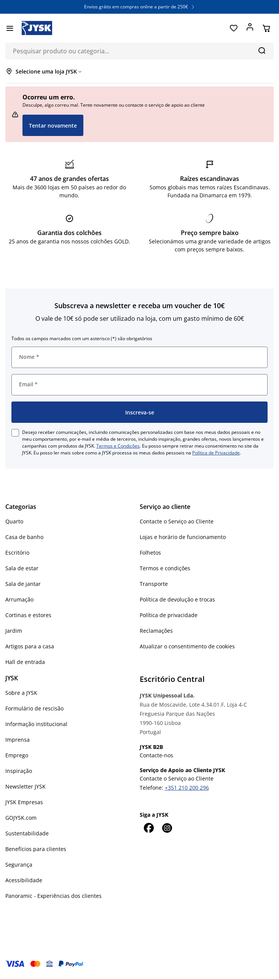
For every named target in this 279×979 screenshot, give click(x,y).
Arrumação (19, 599)
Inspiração (18, 770)
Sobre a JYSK (21, 692)
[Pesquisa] (261, 50)
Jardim (13, 630)
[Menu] (9, 28)
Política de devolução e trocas (177, 599)
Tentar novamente (53, 125)
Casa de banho (24, 537)
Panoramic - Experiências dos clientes (53, 895)
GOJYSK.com (21, 817)
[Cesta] (266, 28)
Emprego (16, 755)
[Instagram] (167, 828)
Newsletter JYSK (25, 786)
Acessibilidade (23, 880)
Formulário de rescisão (34, 708)
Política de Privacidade (216, 453)
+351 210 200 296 (187, 787)
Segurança (18, 864)
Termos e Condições (118, 446)
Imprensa (17, 739)
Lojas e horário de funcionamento (183, 537)
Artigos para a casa (29, 646)
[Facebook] (149, 828)
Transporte (154, 583)
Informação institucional (36, 724)
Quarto (14, 521)
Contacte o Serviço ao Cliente (177, 521)
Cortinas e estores (28, 615)
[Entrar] (250, 28)
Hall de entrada (25, 661)
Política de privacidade (169, 615)
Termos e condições (165, 568)
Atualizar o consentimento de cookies (187, 646)
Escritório (17, 552)
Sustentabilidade (27, 833)
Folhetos (150, 552)
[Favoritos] (233, 28)
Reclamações (156, 630)
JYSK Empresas (24, 802)
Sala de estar (21, 568)
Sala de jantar (23, 583)
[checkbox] (15, 433)
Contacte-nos (156, 755)
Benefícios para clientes (35, 849)
